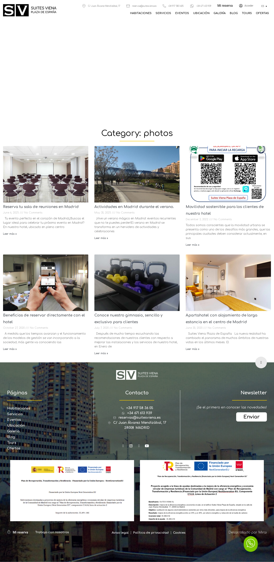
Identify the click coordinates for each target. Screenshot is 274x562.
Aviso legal (120, 532)
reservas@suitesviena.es (144, 6)
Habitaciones (141, 13)
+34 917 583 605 (175, 6)
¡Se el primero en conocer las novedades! (231, 407)
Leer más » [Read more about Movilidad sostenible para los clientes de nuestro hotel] (192, 244)
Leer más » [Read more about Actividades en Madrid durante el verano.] (101, 238)
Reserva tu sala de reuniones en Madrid (41, 207)
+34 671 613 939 (203, 6)
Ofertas (262, 13)
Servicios (163, 13)
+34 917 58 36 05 (139, 408)
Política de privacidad (151, 532)
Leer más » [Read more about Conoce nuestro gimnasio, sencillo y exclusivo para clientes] (101, 353)
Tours (247, 13)
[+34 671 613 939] (192, 6)
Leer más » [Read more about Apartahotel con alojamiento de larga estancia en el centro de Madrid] (192, 349)
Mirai (262, 532)
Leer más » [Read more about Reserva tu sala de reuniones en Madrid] (10, 233)
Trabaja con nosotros (52, 532)
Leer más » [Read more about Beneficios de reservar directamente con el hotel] (10, 349)
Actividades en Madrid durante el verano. (134, 207)
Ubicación (201, 13)
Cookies (179, 532)
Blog (234, 13)
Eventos (182, 13)
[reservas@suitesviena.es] (128, 6)
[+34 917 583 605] (164, 6)
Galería (220, 13)
